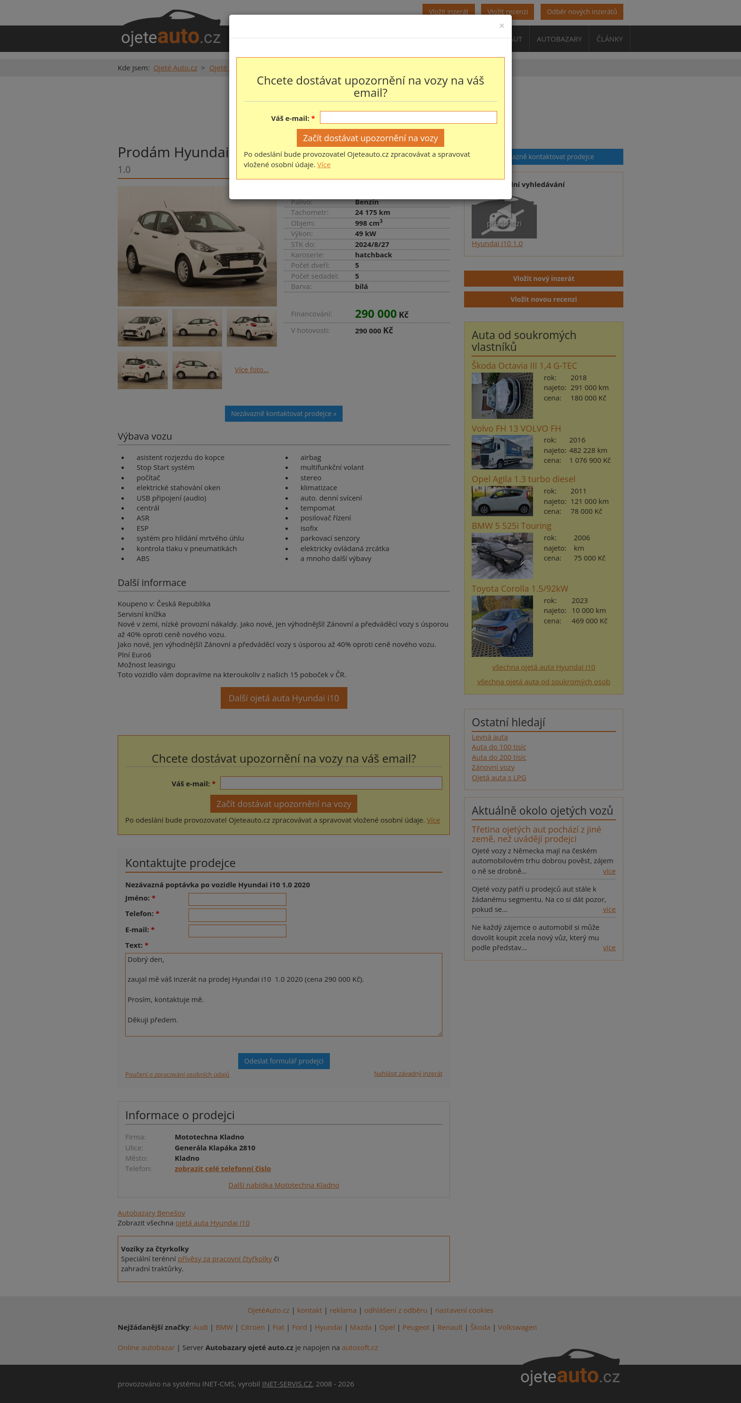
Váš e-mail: (290, 118)
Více (323, 164)
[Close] (502, 26)
